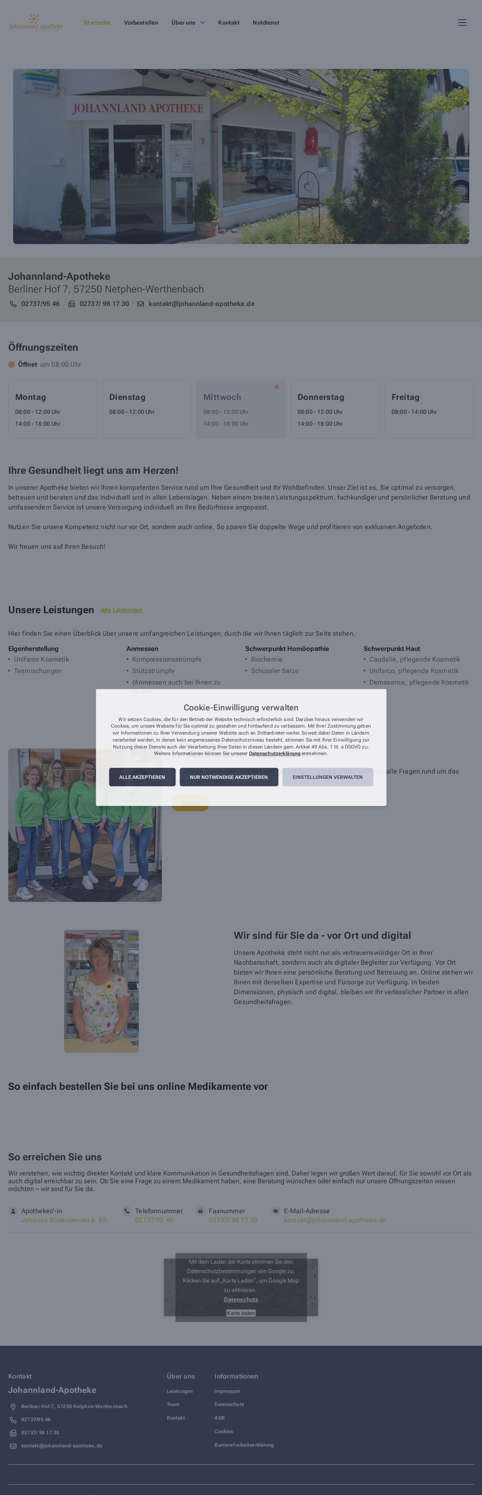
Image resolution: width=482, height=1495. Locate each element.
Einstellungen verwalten (328, 777)
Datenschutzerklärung (274, 754)
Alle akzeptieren (142, 777)
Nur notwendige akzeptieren (229, 777)
